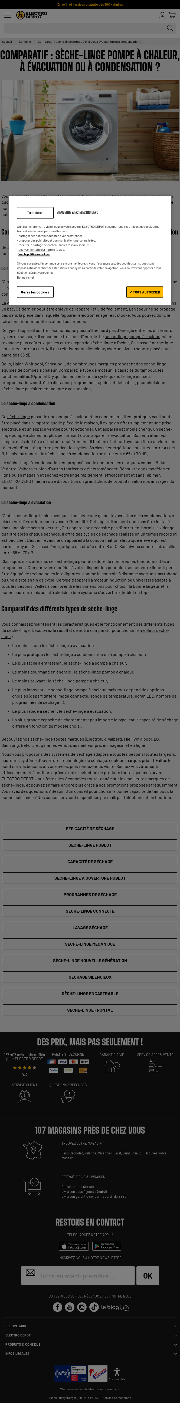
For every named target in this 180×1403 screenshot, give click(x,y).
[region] (90, 250)
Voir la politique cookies (34, 254)
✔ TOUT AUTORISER (144, 292)
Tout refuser (35, 213)
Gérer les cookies (35, 292)
